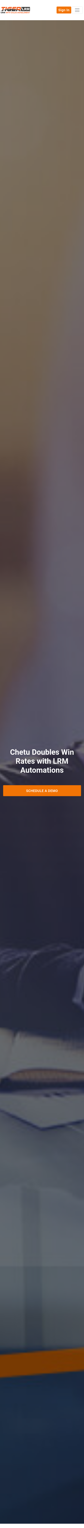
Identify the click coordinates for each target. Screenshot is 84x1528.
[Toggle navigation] (77, 10)
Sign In (64, 10)
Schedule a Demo (42, 791)
